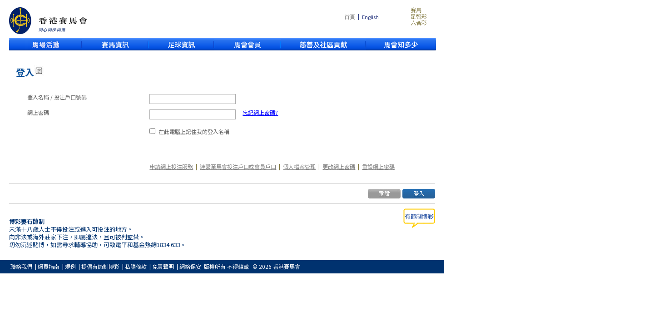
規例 (70, 266)
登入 (25, 72)
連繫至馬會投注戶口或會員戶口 (238, 166)
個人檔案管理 (299, 166)
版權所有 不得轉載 (226, 266)
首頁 (349, 16)
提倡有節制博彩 (100, 266)
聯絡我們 (21, 266)
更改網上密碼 (338, 166)
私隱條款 (136, 266)
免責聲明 (163, 266)
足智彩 (419, 16)
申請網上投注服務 (171, 166)
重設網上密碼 (378, 166)
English (370, 17)
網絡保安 (190, 266)
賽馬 (416, 10)
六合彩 (419, 23)
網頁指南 (48, 266)
